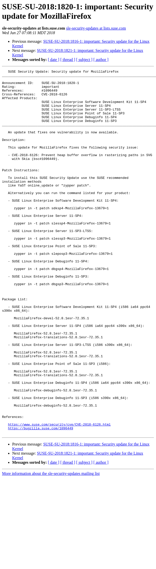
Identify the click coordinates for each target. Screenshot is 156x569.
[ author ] (101, 59)
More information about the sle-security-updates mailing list (51, 546)
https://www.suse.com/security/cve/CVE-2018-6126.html (59, 495)
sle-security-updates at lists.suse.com (96, 28)
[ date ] (53, 59)
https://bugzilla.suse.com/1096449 (40, 500)
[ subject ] (84, 59)
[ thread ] (67, 59)
